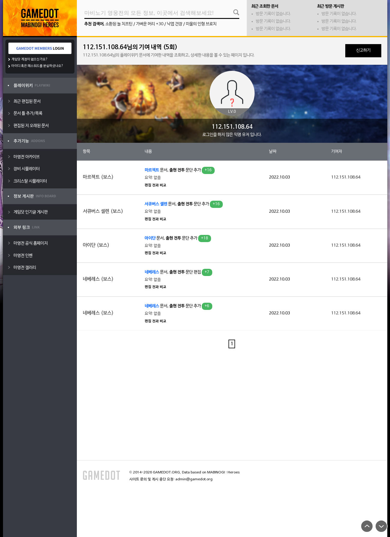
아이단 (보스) (96, 245)
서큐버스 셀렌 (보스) (103, 211)
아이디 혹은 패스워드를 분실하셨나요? (37, 66)
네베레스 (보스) (98, 279)
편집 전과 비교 (155, 185)
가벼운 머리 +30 (149, 24)
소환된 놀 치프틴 (118, 24)
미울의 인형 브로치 (201, 24)
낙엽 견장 (174, 24)
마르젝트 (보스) (98, 177)
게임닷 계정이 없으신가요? (29, 59)
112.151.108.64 (345, 177)
